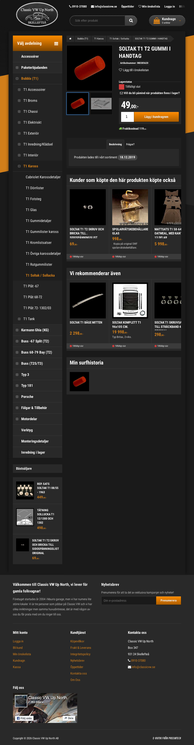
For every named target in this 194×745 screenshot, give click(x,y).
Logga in (169, 6)
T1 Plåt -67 (27, 286)
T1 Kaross (26, 166)
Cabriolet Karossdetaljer (43, 177)
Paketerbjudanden (30, 67)
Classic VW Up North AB (45, 738)
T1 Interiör (26, 155)
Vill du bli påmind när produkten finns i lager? (152, 93)
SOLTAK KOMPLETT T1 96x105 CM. (126, 325)
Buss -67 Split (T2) (31, 341)
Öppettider (127, 6)
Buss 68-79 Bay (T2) (32, 352)
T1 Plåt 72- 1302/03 (33, 308)
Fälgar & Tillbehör (30, 408)
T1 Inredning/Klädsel (34, 144)
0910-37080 (78, 6)
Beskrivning (115, 144)
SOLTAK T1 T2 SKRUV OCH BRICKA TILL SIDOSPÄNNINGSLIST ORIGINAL (87, 235)
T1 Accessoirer (30, 90)
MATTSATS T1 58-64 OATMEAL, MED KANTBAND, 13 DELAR (172, 233)
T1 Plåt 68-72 (28, 297)
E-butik (157, 738)
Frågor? (130, 144)
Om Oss (75, 680)
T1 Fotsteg (33, 199)
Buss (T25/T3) (28, 363)
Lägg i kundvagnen (156, 117)
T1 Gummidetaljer (38, 221)
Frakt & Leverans (80, 648)
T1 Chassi (26, 111)
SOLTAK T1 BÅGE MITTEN (86, 322)
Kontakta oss (78, 673)
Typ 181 (23, 385)
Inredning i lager (29, 452)
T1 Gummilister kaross (42, 231)
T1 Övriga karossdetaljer (43, 253)
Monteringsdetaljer (31, 441)
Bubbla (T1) (25, 78)
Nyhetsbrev (77, 661)
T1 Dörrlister (35, 188)
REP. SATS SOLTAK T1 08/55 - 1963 (47, 488)
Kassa (17, 667)
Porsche (23, 397)
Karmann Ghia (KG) (31, 330)
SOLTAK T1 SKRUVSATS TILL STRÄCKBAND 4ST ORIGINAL (170, 327)
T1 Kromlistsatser (39, 242)
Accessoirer (26, 56)
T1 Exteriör (27, 133)
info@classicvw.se (104, 6)
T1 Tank (25, 319)
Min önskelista (149, 6)
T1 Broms (26, 100)
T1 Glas (31, 210)
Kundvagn (19, 661)
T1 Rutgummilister (39, 264)
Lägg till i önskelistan (136, 70)
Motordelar (25, 419)
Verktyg (23, 430)
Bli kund (18, 648)
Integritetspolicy (80, 654)
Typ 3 (21, 375)
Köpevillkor (77, 641)
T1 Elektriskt (28, 122)
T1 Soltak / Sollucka (40, 275)
